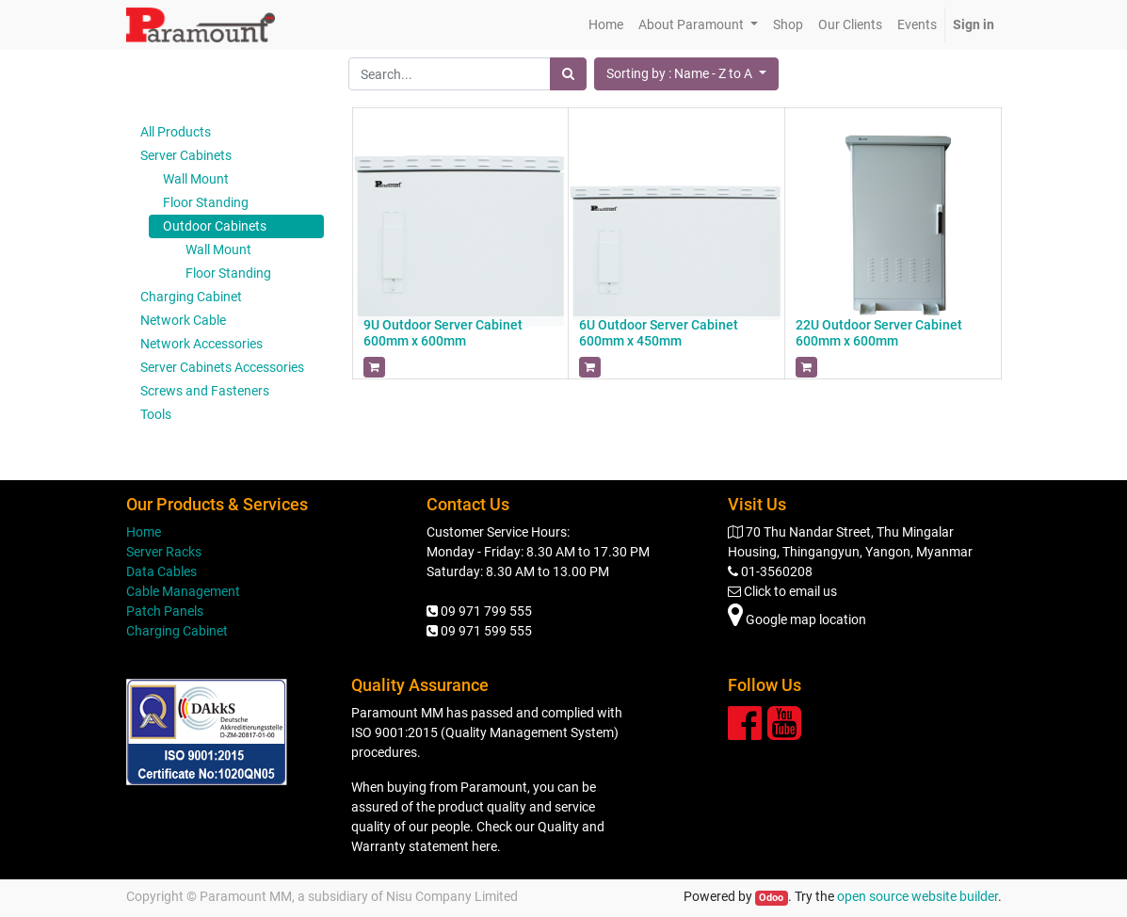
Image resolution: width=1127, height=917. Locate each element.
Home (143, 531)
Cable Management (183, 591)
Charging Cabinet (177, 630)
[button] (686, 73)
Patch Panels (164, 611)
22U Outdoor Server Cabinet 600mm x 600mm (879, 332)
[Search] (568, 73)
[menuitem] (606, 25)
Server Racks (163, 551)
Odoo (771, 898)
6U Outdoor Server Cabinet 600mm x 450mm (658, 332)
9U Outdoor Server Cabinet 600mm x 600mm (443, 332)
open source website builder (917, 896)
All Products (175, 131)
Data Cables (161, 571)
